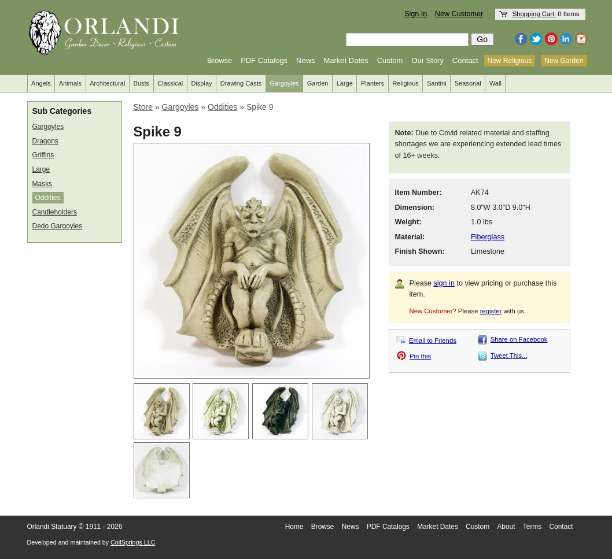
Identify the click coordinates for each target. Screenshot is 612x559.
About (506, 527)
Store (143, 107)
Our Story (427, 60)
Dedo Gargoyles (57, 226)
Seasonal (468, 83)
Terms (532, 527)
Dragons (45, 141)
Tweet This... (509, 355)
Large (345, 83)
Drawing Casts (241, 83)
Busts (142, 83)
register (491, 311)
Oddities (48, 198)
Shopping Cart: (534, 13)
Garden (318, 83)
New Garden (563, 61)
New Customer (459, 14)
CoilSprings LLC (132, 542)
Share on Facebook (519, 339)
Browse (219, 60)
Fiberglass (487, 237)
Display (201, 83)
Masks (42, 184)
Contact (465, 60)
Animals (70, 83)
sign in (444, 283)
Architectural (107, 83)
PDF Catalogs (264, 60)
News (305, 60)
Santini (437, 83)
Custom (390, 60)
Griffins (43, 155)
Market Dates (345, 60)
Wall (495, 83)
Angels (41, 83)
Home (294, 527)
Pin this (420, 356)
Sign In (415, 14)
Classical (170, 83)
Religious (406, 83)
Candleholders (54, 212)
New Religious (510, 61)
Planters (372, 83)
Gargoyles (284, 83)
